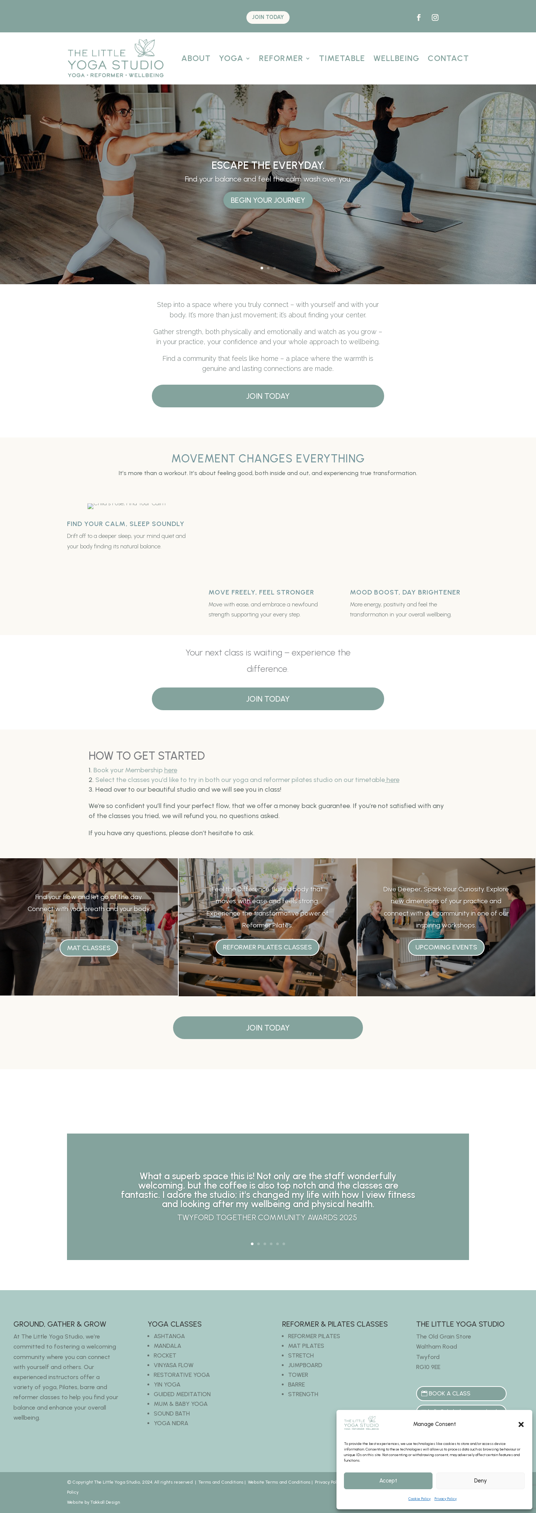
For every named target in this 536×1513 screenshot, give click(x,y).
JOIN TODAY (268, 17)
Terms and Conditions (220, 1482)
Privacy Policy (445, 1498)
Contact (448, 58)
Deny (480, 1480)
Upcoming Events (446, 947)
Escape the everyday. (268, 165)
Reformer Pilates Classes (267, 947)
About (196, 58)
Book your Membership (135, 770)
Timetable (342, 58)
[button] (521, 1424)
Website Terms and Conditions (279, 1482)
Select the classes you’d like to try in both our (247, 780)
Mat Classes (89, 948)
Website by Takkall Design (93, 1502)
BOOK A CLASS (449, 1393)
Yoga (231, 58)
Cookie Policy (419, 1498)
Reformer (281, 58)
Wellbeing (396, 58)
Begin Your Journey (268, 200)
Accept (388, 1480)
